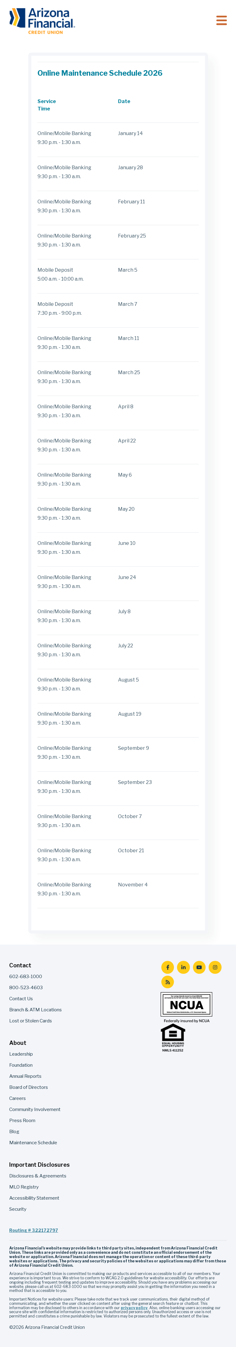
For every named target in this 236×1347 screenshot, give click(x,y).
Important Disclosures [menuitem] (39, 1164)
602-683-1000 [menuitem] (25, 976)
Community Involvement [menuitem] (35, 1109)
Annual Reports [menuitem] (25, 1076)
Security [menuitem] (17, 1209)
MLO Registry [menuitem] (24, 1187)
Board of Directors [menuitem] (28, 1087)
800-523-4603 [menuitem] (26, 987)
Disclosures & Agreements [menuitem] (37, 1176)
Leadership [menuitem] (21, 1054)
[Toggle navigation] (221, 20)
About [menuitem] (17, 1043)
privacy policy (134, 1307)
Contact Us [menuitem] (21, 998)
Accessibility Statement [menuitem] (34, 1198)
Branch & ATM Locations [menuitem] (35, 1010)
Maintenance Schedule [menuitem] (33, 1142)
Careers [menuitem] (17, 1098)
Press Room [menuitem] (22, 1120)
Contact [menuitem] (20, 965)
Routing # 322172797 (33, 1230)
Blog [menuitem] (14, 1131)
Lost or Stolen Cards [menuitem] (30, 1021)
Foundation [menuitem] (21, 1065)
